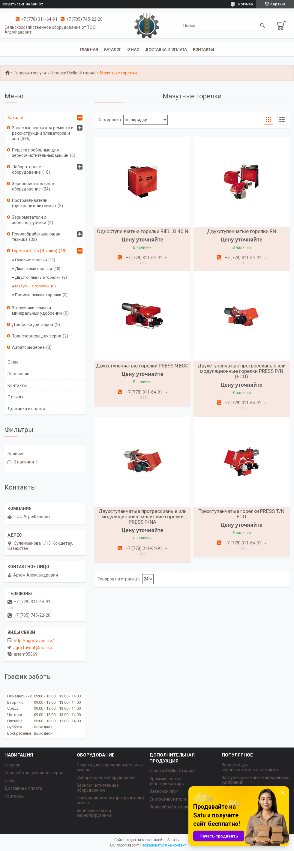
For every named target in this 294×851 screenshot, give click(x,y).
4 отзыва (245, 4)
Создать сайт (13, 4)
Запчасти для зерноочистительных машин (250, 767)
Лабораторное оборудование (26, 169)
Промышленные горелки (38, 294)
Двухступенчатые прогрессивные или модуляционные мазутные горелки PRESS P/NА (142, 516)
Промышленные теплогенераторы (166, 781)
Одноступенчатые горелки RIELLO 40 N (142, 231)
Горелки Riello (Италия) (73, 72)
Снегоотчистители (167, 799)
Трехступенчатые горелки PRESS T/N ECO (241, 513)
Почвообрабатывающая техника (36, 237)
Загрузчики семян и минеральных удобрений (37, 310)
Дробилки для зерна (32, 324)
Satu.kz (173, 840)
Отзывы (15, 396)
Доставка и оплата (166, 49)
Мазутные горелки (32, 286)
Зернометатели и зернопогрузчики (29, 220)
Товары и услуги (30, 72)
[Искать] (262, 25)
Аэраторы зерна (28, 347)
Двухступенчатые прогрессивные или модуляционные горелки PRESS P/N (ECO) (241, 371)
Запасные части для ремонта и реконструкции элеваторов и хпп (43, 133)
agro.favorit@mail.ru (32, 647)
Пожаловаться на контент (164, 845)
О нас (133, 49)
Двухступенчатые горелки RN (241, 231)
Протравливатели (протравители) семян (34, 203)
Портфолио (18, 373)
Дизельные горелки (33, 268)
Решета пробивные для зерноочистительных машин (40, 153)
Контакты (203, 49)
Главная (89, 49)
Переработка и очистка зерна (33, 772)
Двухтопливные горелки (38, 277)
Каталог (112, 49)
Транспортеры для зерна (36, 336)
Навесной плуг (163, 791)
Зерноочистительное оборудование (33, 186)
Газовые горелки (31, 260)
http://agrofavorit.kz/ (34, 640)
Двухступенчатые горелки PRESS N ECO (142, 365)
